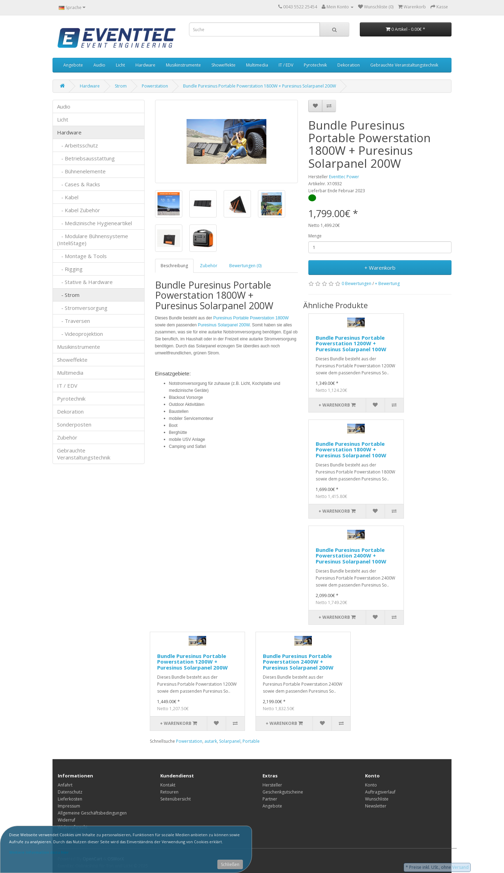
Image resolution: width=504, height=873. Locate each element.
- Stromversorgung (82, 307)
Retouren (169, 792)
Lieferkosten (70, 799)
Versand (460, 867)
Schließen (230, 864)
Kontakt (167, 785)
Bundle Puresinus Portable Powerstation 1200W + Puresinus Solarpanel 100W (351, 343)
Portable (251, 741)
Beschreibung (174, 266)
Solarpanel (229, 741)
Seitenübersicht (175, 799)
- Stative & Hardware (85, 281)
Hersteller (272, 785)
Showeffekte (223, 65)
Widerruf (66, 820)
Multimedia (257, 65)
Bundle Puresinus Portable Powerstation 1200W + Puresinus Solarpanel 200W (192, 661)
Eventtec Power (344, 177)
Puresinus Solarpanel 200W (224, 325)
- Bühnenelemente (81, 171)
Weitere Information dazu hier (39, 852)
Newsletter (375, 806)
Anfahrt (65, 785)
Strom (121, 86)
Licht (120, 65)
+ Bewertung (387, 283)
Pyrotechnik (315, 65)
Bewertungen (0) (245, 266)
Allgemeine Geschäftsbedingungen (92, 813)
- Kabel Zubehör (78, 210)
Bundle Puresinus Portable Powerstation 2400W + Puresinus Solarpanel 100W (351, 555)
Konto (371, 785)
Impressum (69, 806)
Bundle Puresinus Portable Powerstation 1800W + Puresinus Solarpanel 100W (351, 449)
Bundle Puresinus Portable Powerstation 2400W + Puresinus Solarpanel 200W (298, 661)
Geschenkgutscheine (282, 792)
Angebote (73, 65)
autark (210, 741)
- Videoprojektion (80, 333)
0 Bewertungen (356, 283)
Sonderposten (74, 424)
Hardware (145, 65)
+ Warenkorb (380, 267)
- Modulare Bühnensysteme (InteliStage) (92, 240)
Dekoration (348, 65)
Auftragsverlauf (380, 792)
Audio (99, 65)
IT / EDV (286, 65)
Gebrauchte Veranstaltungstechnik (404, 65)
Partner (269, 799)
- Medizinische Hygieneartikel (94, 223)
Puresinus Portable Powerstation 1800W (250, 318)
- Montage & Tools (82, 255)
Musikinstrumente (183, 65)
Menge (315, 236)
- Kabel (67, 197)
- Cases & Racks (78, 184)
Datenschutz (70, 792)
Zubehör (67, 437)
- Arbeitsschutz (77, 145)
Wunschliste (376, 799)
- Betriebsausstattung (86, 158)
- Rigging (70, 268)
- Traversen (73, 320)
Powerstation (155, 86)
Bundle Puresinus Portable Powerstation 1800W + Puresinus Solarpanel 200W (259, 86)
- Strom (68, 294)
